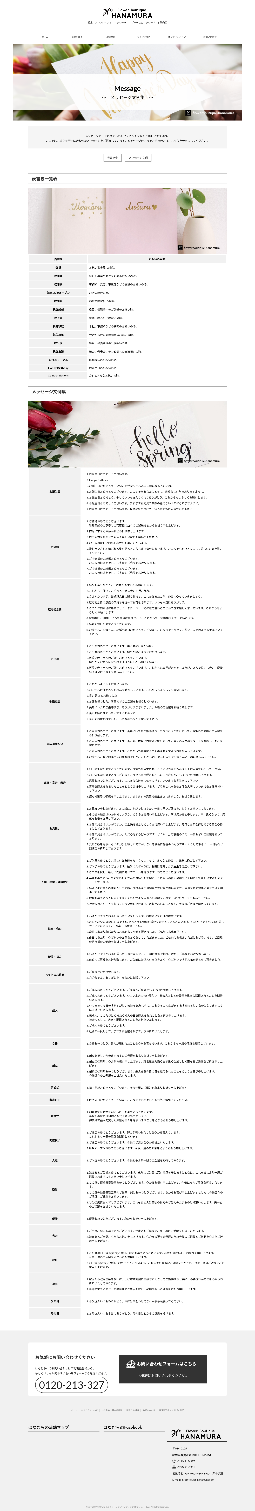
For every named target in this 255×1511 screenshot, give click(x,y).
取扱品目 (110, 36)
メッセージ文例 (138, 157)
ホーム (45, 36)
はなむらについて (89, 1408)
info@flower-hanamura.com (198, 1477)
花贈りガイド (78, 36)
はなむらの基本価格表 (112, 1408)
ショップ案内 (144, 36)
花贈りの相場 (132, 1408)
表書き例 (112, 157)
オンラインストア (177, 36)
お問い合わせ (210, 36)
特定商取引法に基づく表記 (171, 1408)
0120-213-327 (72, 1383)
